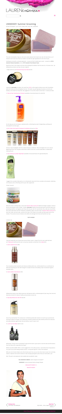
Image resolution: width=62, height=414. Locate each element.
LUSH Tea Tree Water (12, 323)
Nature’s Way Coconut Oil (32, 205)
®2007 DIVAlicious (43, 411)
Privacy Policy (29, 411)
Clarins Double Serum (12, 244)
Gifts (26, 26)
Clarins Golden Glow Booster (13, 271)
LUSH (30, 87)
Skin (31, 26)
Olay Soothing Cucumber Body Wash (15, 153)
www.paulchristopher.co (31, 365)
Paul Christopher (11, 26)
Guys (29, 26)
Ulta (36, 128)
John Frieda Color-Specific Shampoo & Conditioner (18, 128)
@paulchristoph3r (31, 367)
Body (23, 26)
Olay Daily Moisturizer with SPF (14, 297)
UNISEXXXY (35, 26)
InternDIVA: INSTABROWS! (14, 404)
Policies (25, 411)
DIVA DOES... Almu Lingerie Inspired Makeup (45, 404)
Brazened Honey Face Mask (23, 69)
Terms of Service (36, 411)
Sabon (42, 242)
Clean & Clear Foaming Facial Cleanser (16, 93)
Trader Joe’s (10, 242)
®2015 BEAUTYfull (51, 411)
